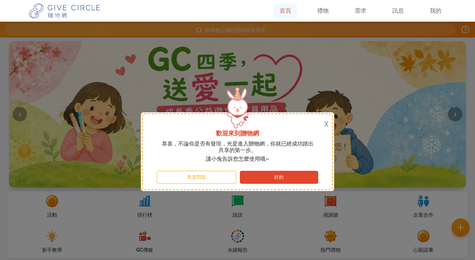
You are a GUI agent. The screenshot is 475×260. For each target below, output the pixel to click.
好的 (279, 177)
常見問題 (196, 177)
